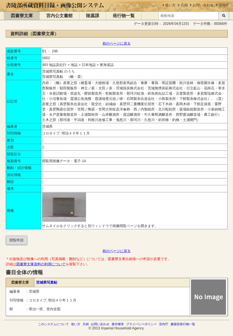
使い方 (170, 5)
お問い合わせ (203, 5)
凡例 (184, 5)
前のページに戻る (117, 43)
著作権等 (118, 324)
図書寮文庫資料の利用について (41, 264)
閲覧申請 (16, 240)
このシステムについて (53, 324)
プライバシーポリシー (141, 324)
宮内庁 (224, 5)
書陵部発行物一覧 (183, 324)
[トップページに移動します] (55, 9)
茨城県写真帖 (46, 282)
